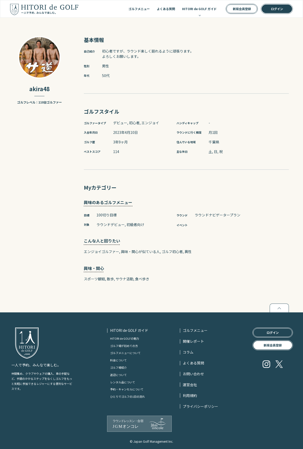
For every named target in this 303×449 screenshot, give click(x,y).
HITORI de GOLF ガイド (199, 9)
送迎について (118, 375)
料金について (118, 360)
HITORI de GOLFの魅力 (124, 338)
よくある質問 (166, 9)
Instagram (266, 364)
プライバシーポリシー (200, 406)
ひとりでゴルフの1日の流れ (127, 396)
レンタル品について (122, 382)
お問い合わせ (193, 373)
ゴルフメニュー (139, 9)
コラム (188, 352)
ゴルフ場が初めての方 (124, 346)
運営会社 (190, 384)
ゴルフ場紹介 (118, 367)
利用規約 (190, 395)
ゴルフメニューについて (125, 353)
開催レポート (193, 341)
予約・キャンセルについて (126, 389)
